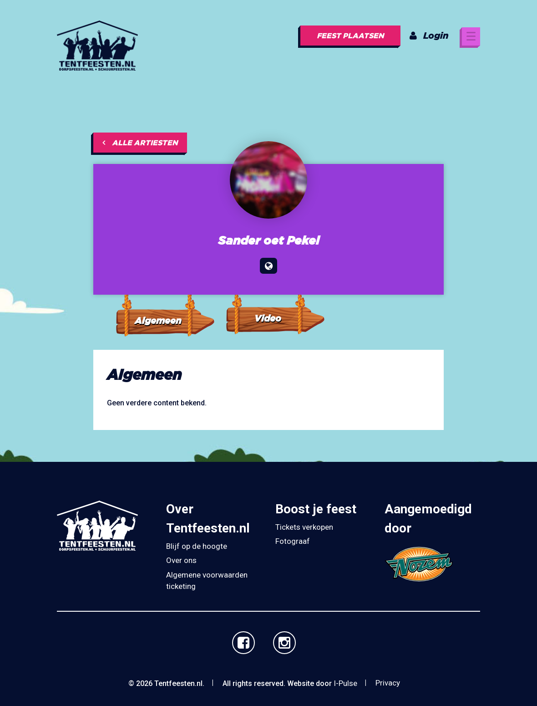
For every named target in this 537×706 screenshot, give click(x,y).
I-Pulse (345, 683)
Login (429, 35)
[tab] (165, 303)
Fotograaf (292, 541)
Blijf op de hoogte (196, 546)
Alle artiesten (140, 142)
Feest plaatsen (350, 35)
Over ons (181, 560)
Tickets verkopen (304, 527)
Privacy (387, 682)
